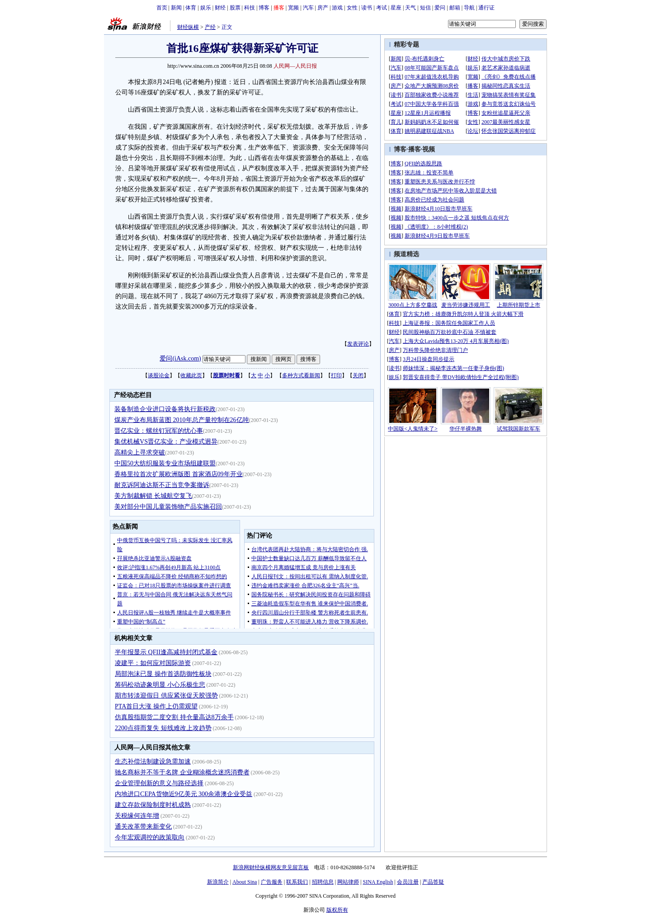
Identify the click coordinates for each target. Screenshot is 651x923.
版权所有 (337, 910)
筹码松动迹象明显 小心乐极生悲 (160, 684)
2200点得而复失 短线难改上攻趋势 (163, 728)
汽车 (308, 8)
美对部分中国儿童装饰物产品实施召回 (168, 506)
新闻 (176, 8)
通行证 (486, 8)
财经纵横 (188, 27)
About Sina (244, 882)
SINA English (378, 882)
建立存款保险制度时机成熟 (153, 804)
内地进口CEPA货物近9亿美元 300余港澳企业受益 (183, 794)
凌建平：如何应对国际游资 (153, 663)
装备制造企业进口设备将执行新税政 (165, 409)
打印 (336, 375)
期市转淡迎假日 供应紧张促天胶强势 (166, 695)
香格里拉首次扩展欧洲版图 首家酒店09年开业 (178, 474)
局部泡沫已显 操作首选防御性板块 (163, 673)
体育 (190, 8)
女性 (352, 8)
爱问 (439, 8)
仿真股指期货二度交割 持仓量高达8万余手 (174, 717)
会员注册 (408, 882)
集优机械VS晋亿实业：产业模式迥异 (165, 441)
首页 (161, 8)
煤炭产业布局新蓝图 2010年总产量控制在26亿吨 (181, 420)
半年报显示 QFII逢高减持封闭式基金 (166, 652)
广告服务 (272, 882)
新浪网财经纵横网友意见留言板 (271, 867)
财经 (220, 8)
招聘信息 (323, 882)
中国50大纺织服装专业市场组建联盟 (165, 463)
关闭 (358, 375)
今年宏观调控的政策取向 (149, 837)
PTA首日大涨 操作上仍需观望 (156, 706)
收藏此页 (191, 375)
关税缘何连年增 (137, 815)
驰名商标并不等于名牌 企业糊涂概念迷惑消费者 (182, 772)
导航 (469, 8)
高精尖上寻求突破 (139, 452)
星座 (396, 8)
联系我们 (297, 882)
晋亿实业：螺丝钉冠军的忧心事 (158, 430)
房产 (322, 8)
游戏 (337, 8)
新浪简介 (218, 882)
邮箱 (454, 8)
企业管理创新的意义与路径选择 (159, 783)
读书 (366, 8)
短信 (425, 8)
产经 (210, 27)
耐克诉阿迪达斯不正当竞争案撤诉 (161, 485)
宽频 (293, 8)
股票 (235, 8)
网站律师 (348, 882)
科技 (249, 8)
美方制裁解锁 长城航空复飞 (153, 495)
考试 (381, 8)
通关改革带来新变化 (143, 826)
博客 (264, 8)
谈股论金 (159, 375)
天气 (410, 8)
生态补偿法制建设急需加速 (153, 761)
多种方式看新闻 (301, 375)
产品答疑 (433, 882)
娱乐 (205, 8)
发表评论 (358, 344)
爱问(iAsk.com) (180, 358)
